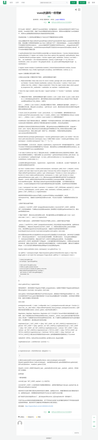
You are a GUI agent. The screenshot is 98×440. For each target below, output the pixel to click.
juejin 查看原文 (60, 19)
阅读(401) (31, 417)
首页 (11, 2)
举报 (39, 417)
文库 (17, 2)
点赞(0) (22, 417)
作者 (23, 2)
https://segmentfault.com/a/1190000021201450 (39, 406)
